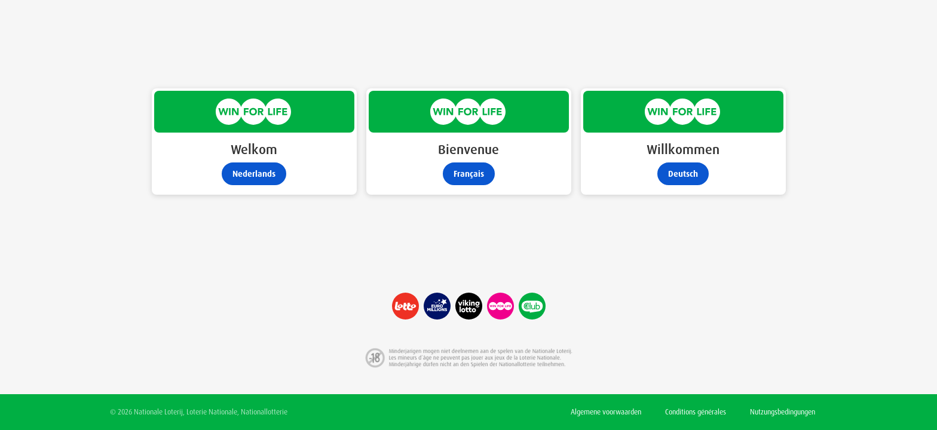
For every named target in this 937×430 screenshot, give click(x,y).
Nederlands (253, 173)
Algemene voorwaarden (606, 412)
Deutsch (683, 173)
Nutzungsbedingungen (782, 412)
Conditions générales (695, 412)
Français (469, 173)
